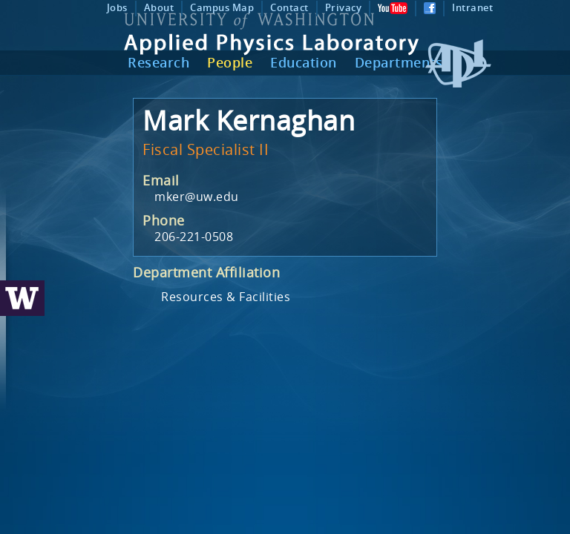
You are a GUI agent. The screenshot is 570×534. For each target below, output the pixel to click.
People (229, 62)
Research (158, 62)
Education (303, 62)
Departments (399, 62)
